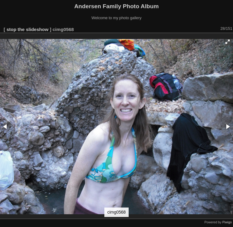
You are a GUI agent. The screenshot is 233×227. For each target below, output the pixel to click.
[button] (227, 42)
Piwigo (227, 222)
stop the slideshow (27, 29)
